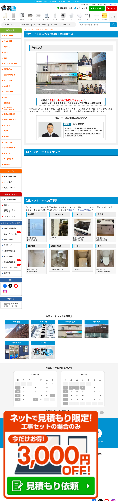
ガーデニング (8, 159)
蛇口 (87, 16)
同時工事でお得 (64, 8)
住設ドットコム (28, 29)
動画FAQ (7, 205)
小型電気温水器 (9, 75)
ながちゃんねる (9, 216)
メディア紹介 (8, 239)
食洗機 (21, 16)
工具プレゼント (9, 188)
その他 (112, 17)
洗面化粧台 (8, 69)
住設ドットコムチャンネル (9, 211)
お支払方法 (24, 25)
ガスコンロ (30, 16)
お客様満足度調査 (10, 228)
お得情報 (104, 16)
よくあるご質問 (40, 25)
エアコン (96, 16)
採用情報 (7, 273)
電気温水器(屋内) (10, 120)
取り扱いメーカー (10, 245)
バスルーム (8, 142)
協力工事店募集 (9, 262)
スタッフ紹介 (8, 256)
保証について (68, 25)
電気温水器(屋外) (10, 114)
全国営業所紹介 (9, 251)
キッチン (7, 136)
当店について (10, 25)
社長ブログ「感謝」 (11, 268)
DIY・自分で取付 (10, 200)
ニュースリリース (10, 234)
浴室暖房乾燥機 (9, 148)
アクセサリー (8, 125)
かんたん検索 (80, 8)
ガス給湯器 (8, 41)
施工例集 (54, 25)
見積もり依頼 (96, 8)
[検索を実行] (113, 24)
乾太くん (63, 16)
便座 (79, 16)
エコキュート (5, 16)
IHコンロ (38, 16)
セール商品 (8, 182)
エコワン (7, 153)
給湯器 (13, 16)
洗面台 (54, 16)
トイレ (71, 16)
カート (111, 8)
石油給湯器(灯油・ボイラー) (10, 108)
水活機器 (7, 103)
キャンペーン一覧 (10, 176)
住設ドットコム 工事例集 (79, 210)
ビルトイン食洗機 (10, 64)
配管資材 (7, 165)
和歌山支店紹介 (49, 29)
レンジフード (47, 16)
